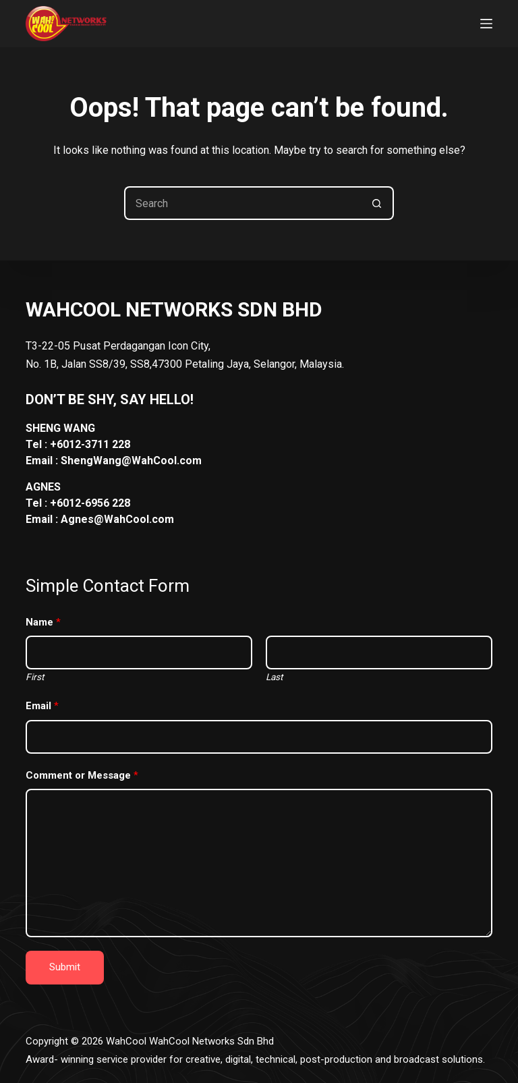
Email (42, 706)
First (35, 676)
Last (274, 676)
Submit (64, 967)
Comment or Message (82, 775)
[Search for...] (242, 203)
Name (43, 622)
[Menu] (486, 24)
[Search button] (377, 203)
